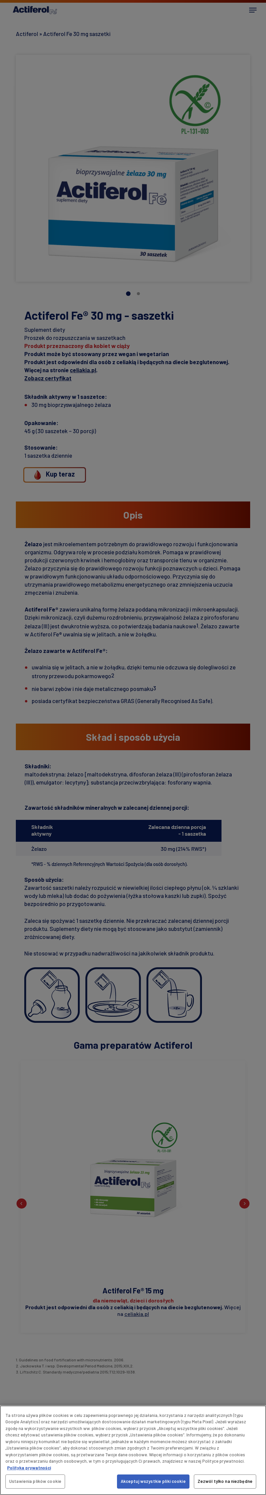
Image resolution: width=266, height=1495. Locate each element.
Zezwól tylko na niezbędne (225, 1481)
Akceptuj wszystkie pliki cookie (153, 1481)
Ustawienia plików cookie (35, 1481)
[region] (133, 1450)
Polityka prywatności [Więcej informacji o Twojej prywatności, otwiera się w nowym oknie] (29, 1467)
